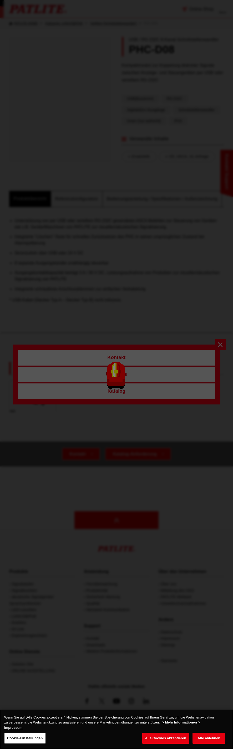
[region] (116, 729)
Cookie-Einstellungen (25, 738)
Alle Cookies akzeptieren (165, 738)
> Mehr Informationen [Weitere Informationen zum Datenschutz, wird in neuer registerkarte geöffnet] (179, 722)
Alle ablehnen (208, 738)
